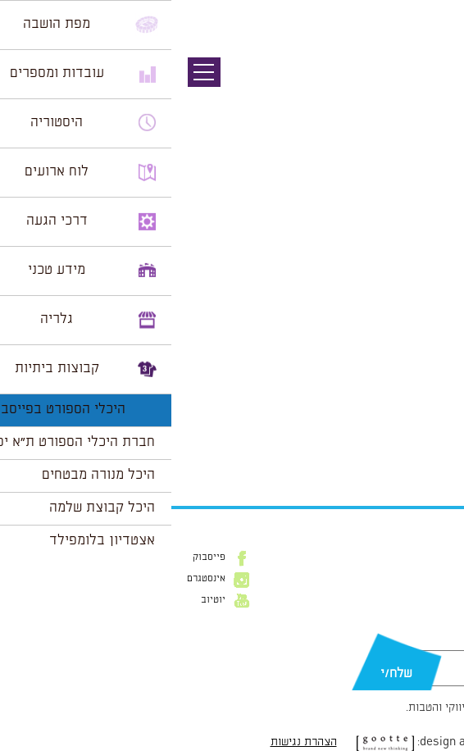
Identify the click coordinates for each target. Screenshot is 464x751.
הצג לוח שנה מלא (404, 451)
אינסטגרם (35, 579)
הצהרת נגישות (132, 742)
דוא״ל (438, 642)
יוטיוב (42, 600)
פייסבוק (37, 557)
